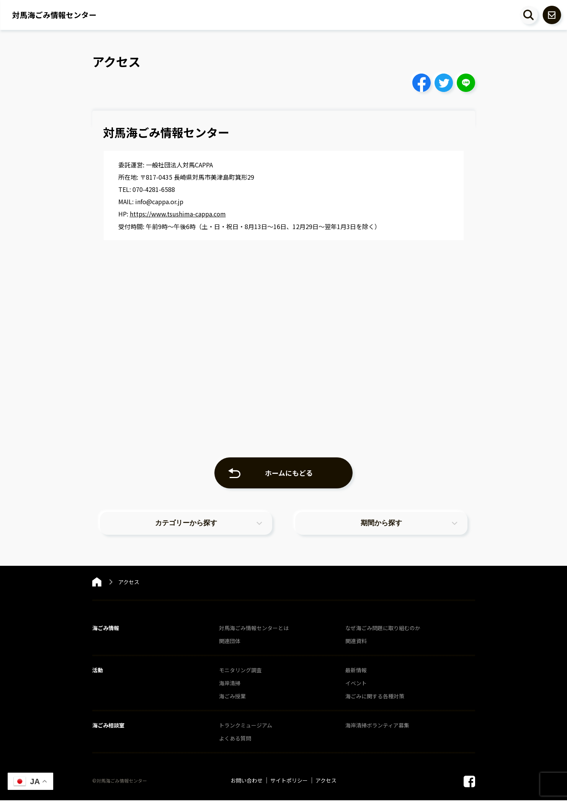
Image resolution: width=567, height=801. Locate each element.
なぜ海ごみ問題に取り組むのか (382, 628)
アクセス (326, 781)
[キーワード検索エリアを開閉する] (528, 15)
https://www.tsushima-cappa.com (178, 213)
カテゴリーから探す (186, 523)
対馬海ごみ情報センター (54, 15)
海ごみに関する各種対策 (374, 697)
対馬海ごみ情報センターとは (254, 628)
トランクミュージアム (245, 726)
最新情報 (356, 671)
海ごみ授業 (232, 697)
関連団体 (229, 641)
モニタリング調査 (240, 671)
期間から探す (381, 523)
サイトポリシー (289, 781)
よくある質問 (235, 739)
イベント (356, 684)
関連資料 (356, 641)
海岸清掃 (229, 684)
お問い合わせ (246, 781)
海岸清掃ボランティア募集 (377, 726)
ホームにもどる (289, 472)
